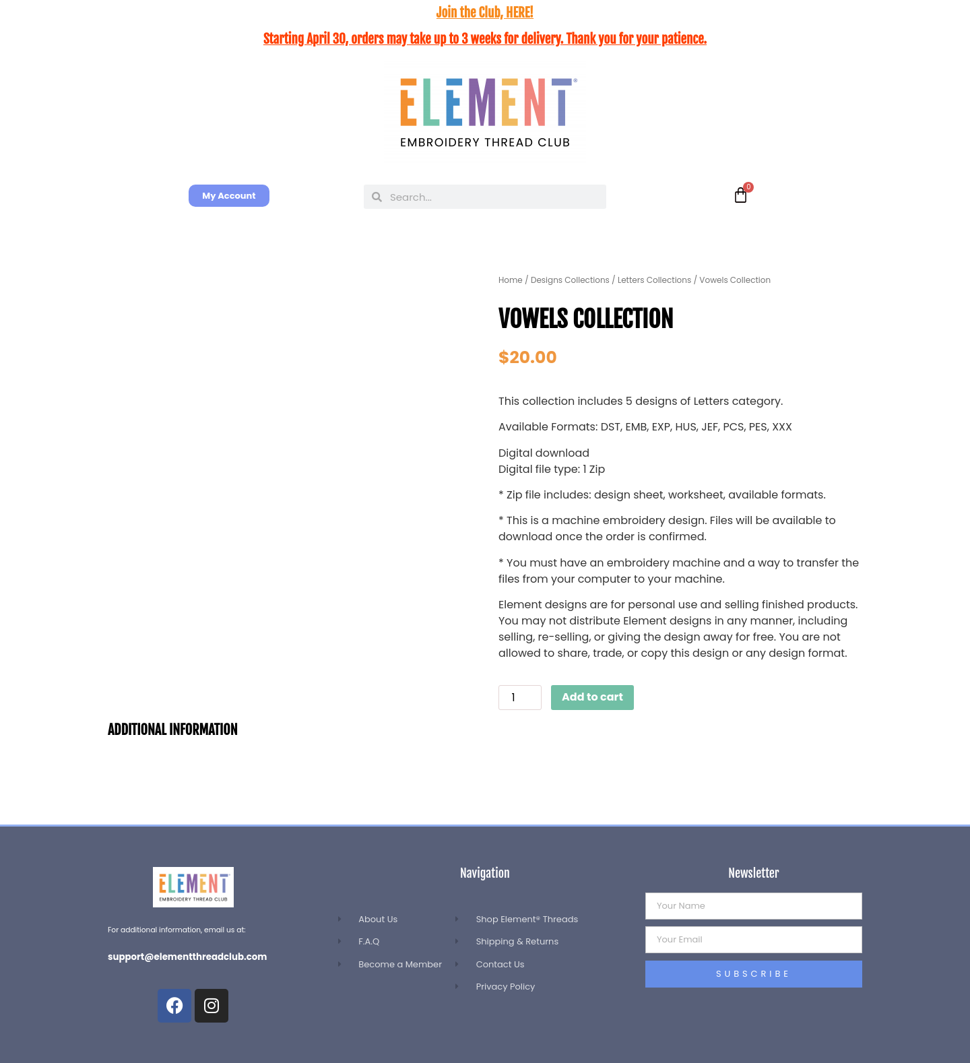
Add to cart (592, 697)
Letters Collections (654, 280)
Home (510, 280)
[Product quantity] (520, 697)
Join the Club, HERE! (485, 13)
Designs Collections (570, 280)
